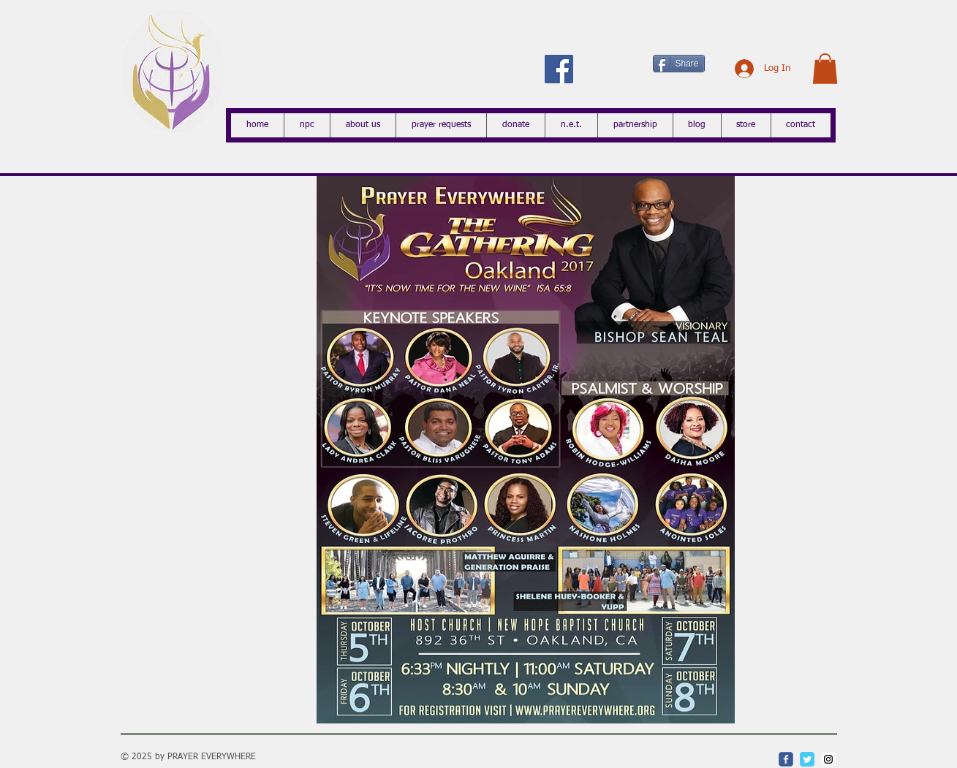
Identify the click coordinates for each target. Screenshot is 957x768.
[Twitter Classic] (807, 759)
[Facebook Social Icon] (559, 69)
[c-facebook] (786, 759)
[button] (825, 68)
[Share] (679, 63)
